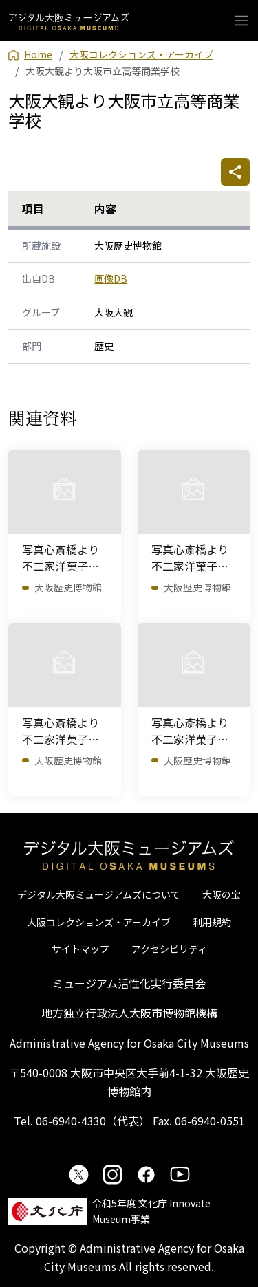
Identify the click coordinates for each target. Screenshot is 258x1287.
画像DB (110, 278)
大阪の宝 (221, 894)
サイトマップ (80, 949)
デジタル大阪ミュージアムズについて (98, 894)
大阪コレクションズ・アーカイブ (99, 922)
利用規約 (212, 922)
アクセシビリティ (169, 949)
